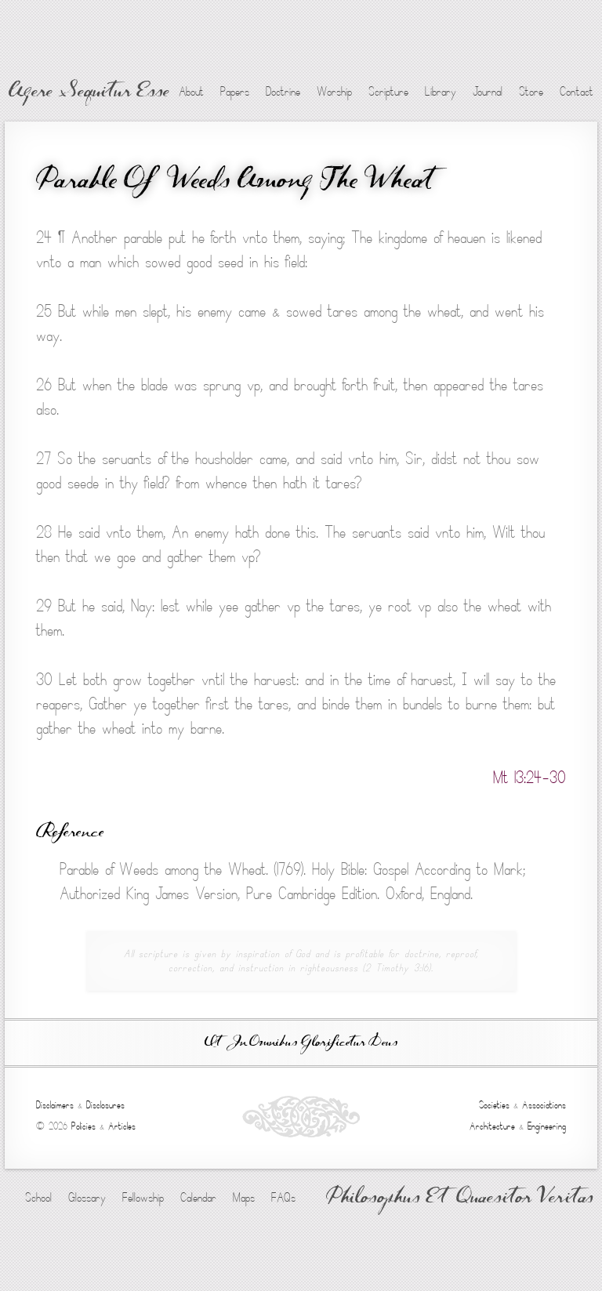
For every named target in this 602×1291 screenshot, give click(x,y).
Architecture (492, 1126)
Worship (334, 91)
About (191, 91)
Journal (487, 91)
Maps (244, 1197)
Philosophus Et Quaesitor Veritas (459, 1198)
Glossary (87, 1197)
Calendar (198, 1197)
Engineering (547, 1126)
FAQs (283, 1197)
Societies (494, 1105)
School (38, 1197)
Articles (122, 1126)
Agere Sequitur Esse (89, 92)
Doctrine (283, 91)
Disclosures (105, 1105)
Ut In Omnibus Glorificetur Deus (301, 1042)
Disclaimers (55, 1105)
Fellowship (143, 1197)
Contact (576, 91)
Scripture (388, 91)
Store (531, 91)
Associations (544, 1105)
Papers (234, 91)
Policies (83, 1126)
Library (440, 91)
